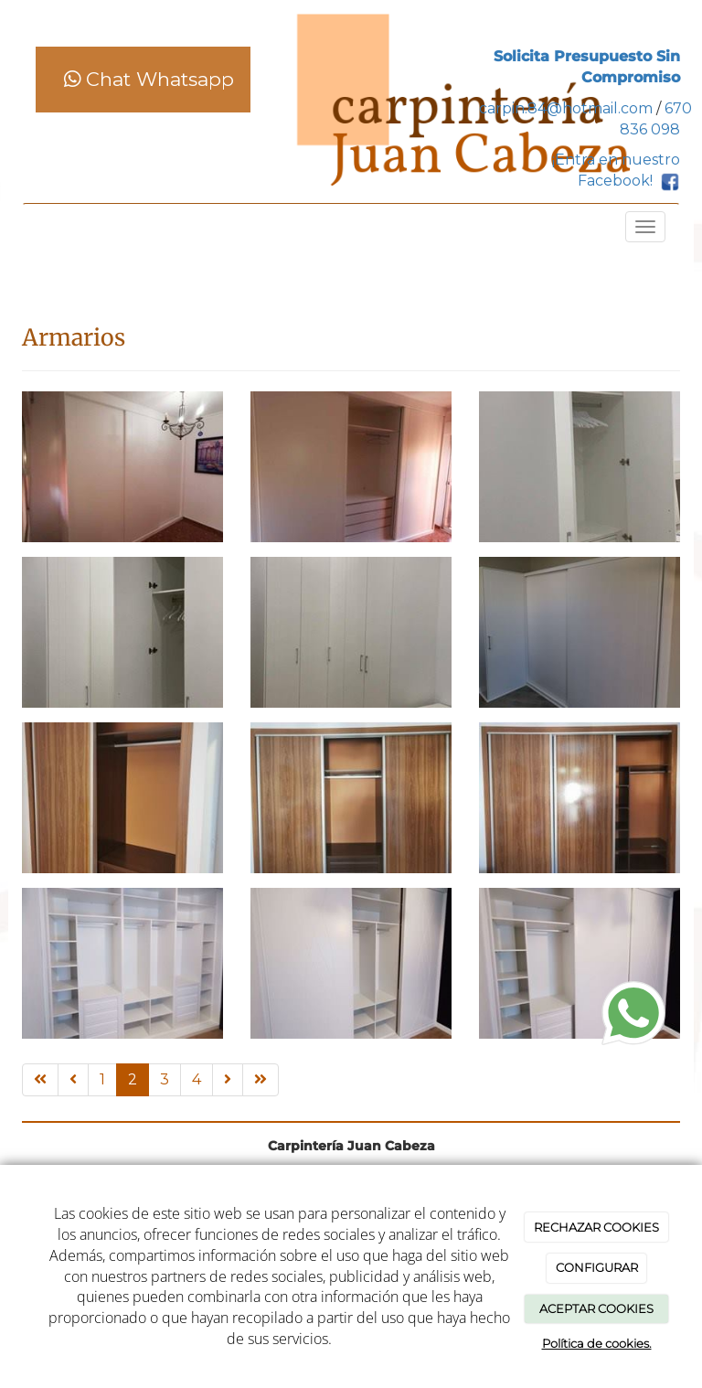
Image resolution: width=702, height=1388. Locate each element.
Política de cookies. (597, 1343)
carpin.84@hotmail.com (566, 108)
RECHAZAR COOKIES (596, 1227)
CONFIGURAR (597, 1267)
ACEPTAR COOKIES (596, 1308)
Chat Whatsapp (149, 79)
